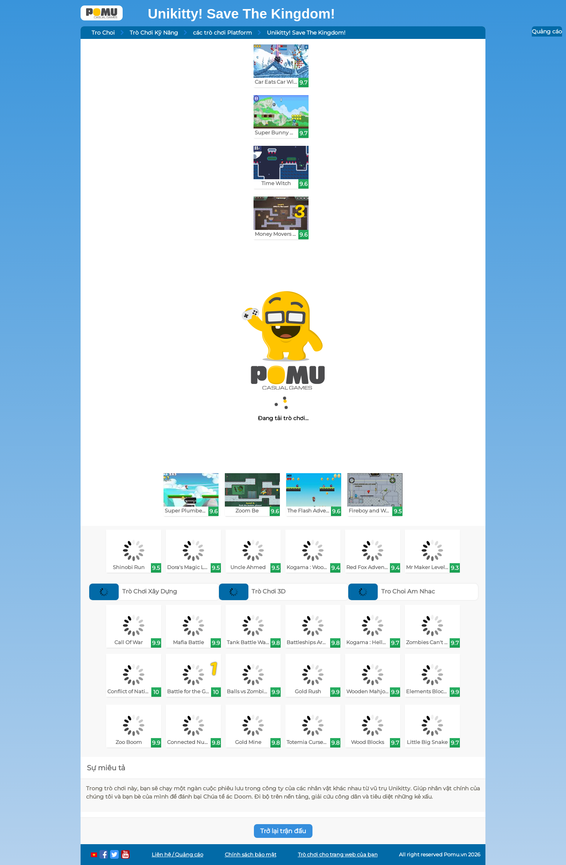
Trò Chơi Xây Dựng (133, 591)
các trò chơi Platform (222, 32)
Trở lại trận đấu (283, 831)
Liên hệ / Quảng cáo (177, 855)
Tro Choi (103, 32)
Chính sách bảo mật (250, 855)
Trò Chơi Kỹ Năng (154, 32)
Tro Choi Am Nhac (391, 591)
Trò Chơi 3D (252, 591)
